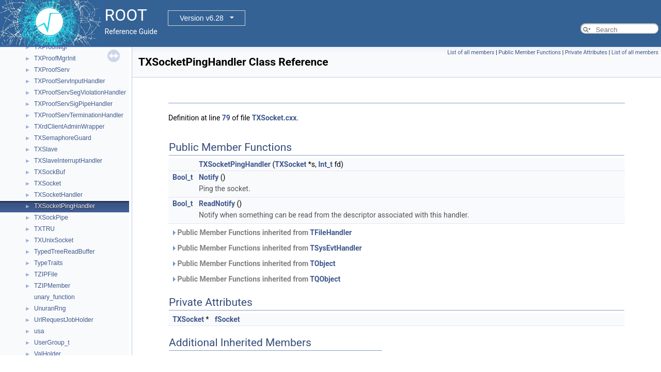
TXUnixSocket (53, 240)
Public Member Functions (529, 52)
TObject (322, 263)
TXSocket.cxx (274, 118)
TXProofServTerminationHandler (78, 115)
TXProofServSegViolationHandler (80, 92)
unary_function (54, 297)
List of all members (470, 52)
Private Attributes (586, 52)
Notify (208, 177)
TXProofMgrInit (55, 58)
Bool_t (182, 177)
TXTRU (44, 229)
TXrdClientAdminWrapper (69, 126)
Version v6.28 (202, 18)
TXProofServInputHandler (69, 81)
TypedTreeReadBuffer (64, 251)
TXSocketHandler (58, 194)
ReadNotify (217, 203)
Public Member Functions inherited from (261, 232)
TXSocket (47, 183)
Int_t (325, 164)
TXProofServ (52, 69)
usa (39, 331)
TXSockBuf (49, 172)
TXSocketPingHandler (64, 206)
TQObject (325, 279)
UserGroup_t (52, 342)
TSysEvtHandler (335, 248)
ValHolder (47, 354)
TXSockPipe (51, 217)
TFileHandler (331, 232)
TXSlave (45, 149)
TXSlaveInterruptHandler (68, 160)
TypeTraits (48, 263)
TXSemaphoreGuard (62, 138)
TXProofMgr (51, 47)
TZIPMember (52, 285)
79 (226, 118)
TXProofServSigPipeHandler (73, 103)
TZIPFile (45, 274)
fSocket (227, 319)
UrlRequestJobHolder (63, 319)
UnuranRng (50, 308)
